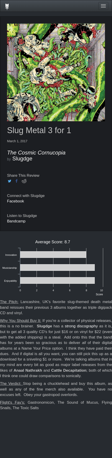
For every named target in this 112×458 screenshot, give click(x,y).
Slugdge (22, 158)
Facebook (15, 201)
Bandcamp (16, 221)
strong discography (82, 326)
